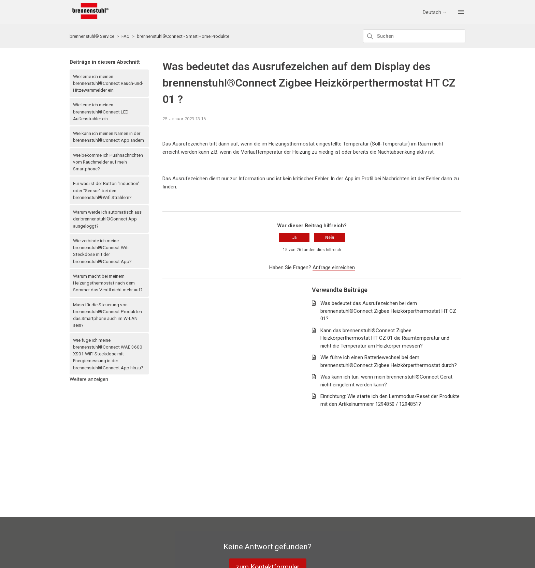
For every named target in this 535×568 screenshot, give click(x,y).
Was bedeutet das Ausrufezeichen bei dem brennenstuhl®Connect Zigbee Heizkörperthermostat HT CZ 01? (388, 311)
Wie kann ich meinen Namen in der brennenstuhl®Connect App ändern (108, 137)
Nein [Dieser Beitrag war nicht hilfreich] (329, 237)
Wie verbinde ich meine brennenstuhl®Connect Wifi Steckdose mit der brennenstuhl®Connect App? (102, 251)
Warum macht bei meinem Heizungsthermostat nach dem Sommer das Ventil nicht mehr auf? (108, 283)
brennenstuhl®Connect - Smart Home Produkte (183, 36)
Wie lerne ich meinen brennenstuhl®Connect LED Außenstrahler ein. (101, 111)
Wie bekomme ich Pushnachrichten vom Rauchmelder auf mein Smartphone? (108, 162)
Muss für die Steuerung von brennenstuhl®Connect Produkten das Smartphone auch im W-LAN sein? (107, 315)
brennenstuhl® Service (92, 36)
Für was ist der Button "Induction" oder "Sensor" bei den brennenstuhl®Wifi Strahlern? (106, 190)
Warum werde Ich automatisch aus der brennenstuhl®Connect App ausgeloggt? (107, 219)
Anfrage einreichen (334, 267)
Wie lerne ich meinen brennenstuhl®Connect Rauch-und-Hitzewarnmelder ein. (108, 83)
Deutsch (435, 12)
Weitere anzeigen (89, 379)
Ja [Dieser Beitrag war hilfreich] (294, 237)
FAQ (125, 36)
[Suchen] (414, 36)
